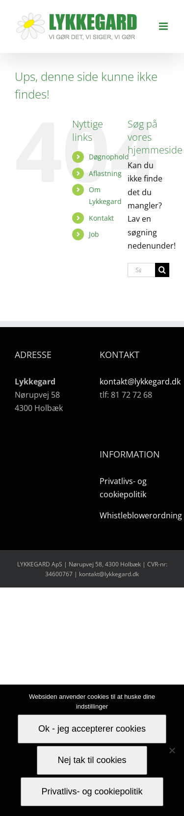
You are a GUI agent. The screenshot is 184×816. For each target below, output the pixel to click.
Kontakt (101, 218)
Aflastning (105, 173)
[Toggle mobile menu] (164, 26)
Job (94, 234)
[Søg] (162, 270)
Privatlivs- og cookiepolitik (91, 791)
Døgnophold (109, 156)
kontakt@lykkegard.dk (140, 381)
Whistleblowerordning (141, 515)
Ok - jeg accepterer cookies (92, 729)
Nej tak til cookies (91, 760)
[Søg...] (141, 270)
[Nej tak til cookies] (172, 750)
